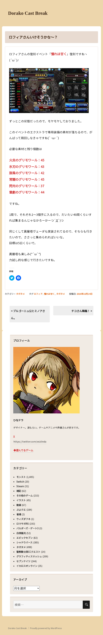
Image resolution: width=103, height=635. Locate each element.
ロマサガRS (22, 523)
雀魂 (18, 514)
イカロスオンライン (26, 566)
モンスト (21, 477)
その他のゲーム (24, 495)
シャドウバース (24, 542)
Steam (20, 486)
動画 (18, 505)
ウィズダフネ (23, 519)
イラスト (21, 500)
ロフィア (38, 293)
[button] (49, 90)
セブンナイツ (23, 561)
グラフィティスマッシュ (29, 556)
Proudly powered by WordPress (46, 628)
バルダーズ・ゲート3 (27, 528)
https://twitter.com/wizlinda (29, 441)
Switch (20, 481)
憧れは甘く (49, 293)
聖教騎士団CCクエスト (28, 551)
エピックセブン (24, 537)
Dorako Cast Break (28, 13)
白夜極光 (21, 533)
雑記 (18, 491)
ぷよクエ (21, 509)
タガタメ (20, 293)
